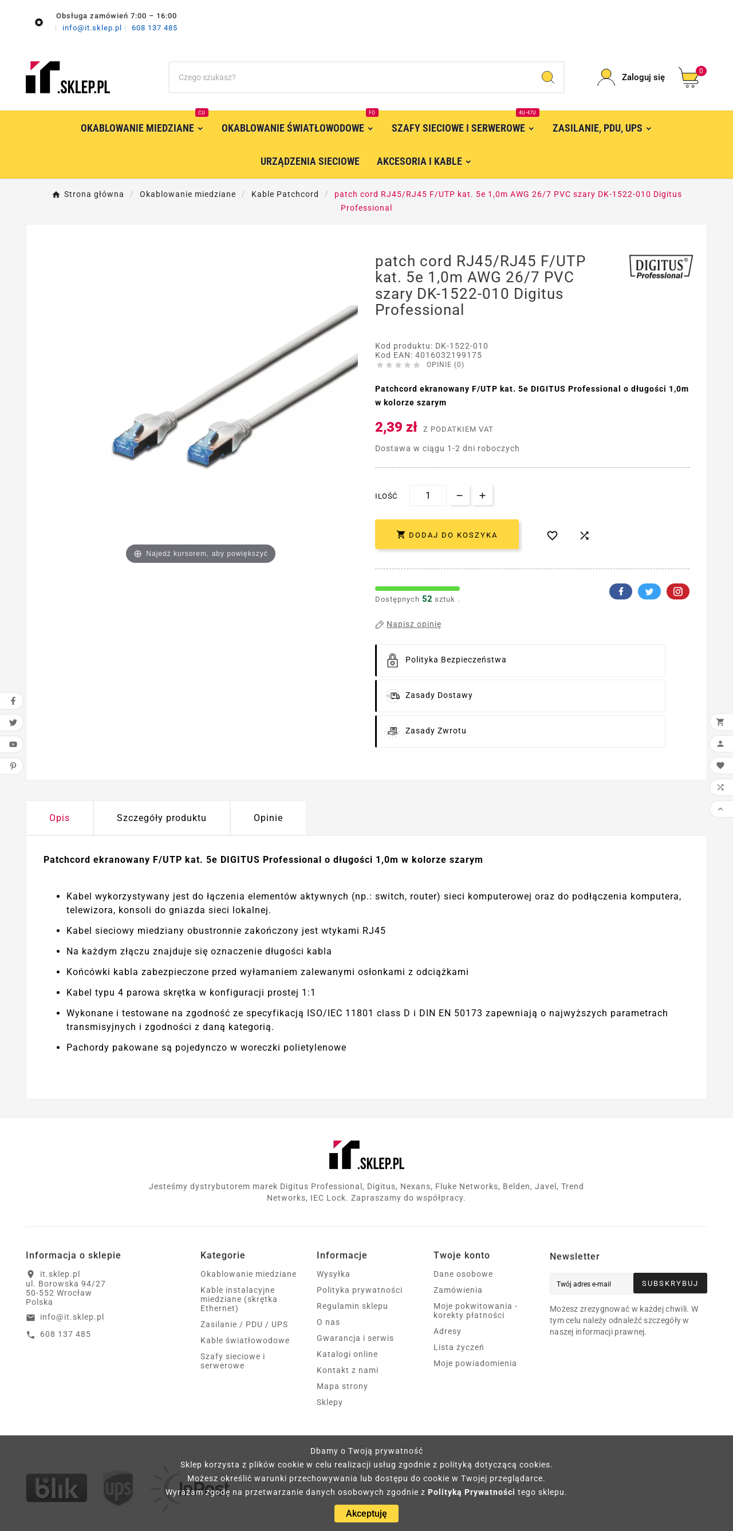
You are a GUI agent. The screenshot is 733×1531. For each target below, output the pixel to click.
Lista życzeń (459, 1347)
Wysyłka (333, 1274)
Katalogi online (347, 1354)
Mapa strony (342, 1386)
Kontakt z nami (348, 1370)
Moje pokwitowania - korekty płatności (476, 1310)
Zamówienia (458, 1290)
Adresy (448, 1331)
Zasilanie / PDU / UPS (244, 1324)
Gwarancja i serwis (355, 1338)
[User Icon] (631, 77)
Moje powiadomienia (475, 1363)
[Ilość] (428, 495)
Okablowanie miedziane (248, 1274)
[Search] (548, 77)
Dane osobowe (463, 1274)
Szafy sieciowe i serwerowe (232, 1361)
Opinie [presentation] (268, 817)
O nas (328, 1322)
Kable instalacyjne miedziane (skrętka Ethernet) (239, 1299)
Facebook (620, 591)
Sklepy (330, 1402)
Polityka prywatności (360, 1290)
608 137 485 (155, 27)
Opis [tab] (59, 817)
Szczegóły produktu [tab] (162, 817)
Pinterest (678, 591)
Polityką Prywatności (471, 1492)
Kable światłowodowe (245, 1340)
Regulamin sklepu (352, 1306)
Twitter (649, 591)
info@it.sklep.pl (93, 27)
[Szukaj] (351, 77)
